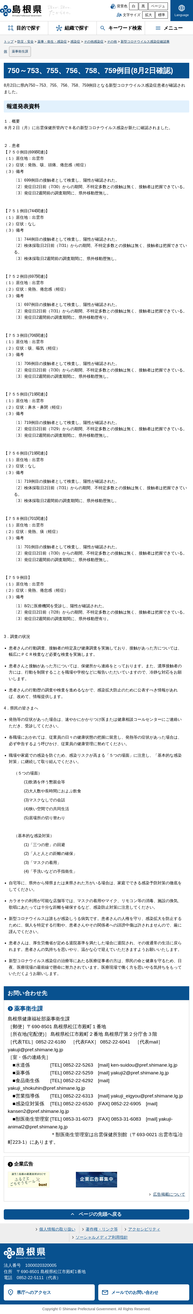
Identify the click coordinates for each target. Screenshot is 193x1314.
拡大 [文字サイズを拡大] (148, 15)
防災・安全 (25, 41)
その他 (112, 41)
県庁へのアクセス (34, 1292)
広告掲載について (169, 1194)
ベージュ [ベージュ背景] (158, 6)
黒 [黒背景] (143, 6)
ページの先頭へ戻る (100, 1214)
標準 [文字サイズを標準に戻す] (161, 15)
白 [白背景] (133, 6)
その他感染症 (94, 41)
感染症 (75, 41)
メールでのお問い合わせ (134, 1292)
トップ (9, 41)
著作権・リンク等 (102, 1229)
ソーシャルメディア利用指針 (102, 1237)
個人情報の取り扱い (57, 1229)
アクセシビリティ (144, 1229)
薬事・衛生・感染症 (52, 41)
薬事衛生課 (20, 51)
